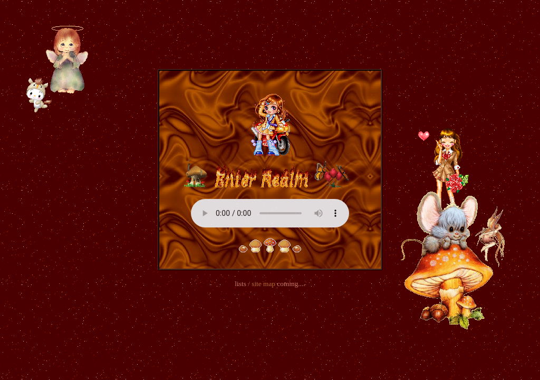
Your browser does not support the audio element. (270, 213)
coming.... (291, 284)
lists (240, 284)
